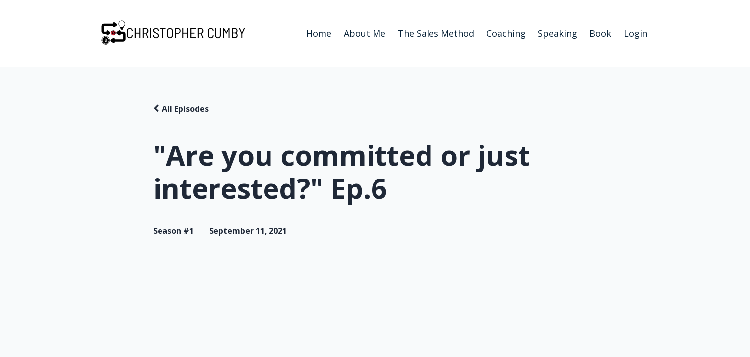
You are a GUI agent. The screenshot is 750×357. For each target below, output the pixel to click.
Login (635, 33)
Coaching (506, 33)
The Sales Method (436, 33)
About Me (364, 33)
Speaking (557, 33)
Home (318, 33)
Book (600, 33)
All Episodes (185, 108)
